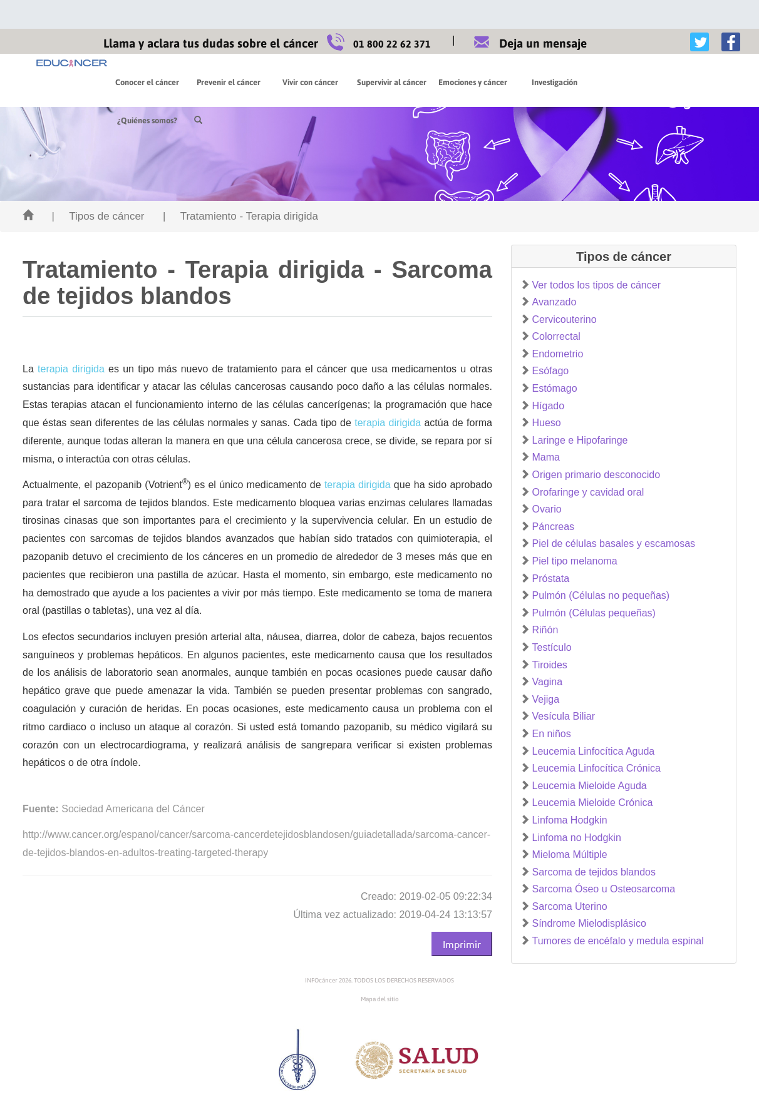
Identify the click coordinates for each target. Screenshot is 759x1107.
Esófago (550, 370)
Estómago (554, 388)
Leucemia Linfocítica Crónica (596, 768)
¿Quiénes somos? (636, 82)
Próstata (551, 578)
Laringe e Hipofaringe (580, 440)
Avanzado (554, 302)
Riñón (545, 630)
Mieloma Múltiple (569, 854)
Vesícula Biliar (564, 716)
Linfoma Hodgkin (569, 820)
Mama (546, 457)
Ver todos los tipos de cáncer (596, 285)
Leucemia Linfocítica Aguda (593, 751)
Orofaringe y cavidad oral (588, 492)
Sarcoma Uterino (569, 906)
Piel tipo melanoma (574, 561)
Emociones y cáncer (472, 82)
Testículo (552, 647)
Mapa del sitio (380, 999)
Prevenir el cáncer (229, 82)
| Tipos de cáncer (97, 216)
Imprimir (462, 943)
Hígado (548, 405)
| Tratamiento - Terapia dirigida (240, 216)
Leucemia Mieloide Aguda (589, 785)
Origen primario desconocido (596, 474)
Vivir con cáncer (310, 82)
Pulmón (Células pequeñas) (594, 613)
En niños (551, 733)
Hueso (546, 422)
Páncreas (553, 526)
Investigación (554, 82)
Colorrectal (556, 336)
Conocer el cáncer (147, 82)
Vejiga (546, 699)
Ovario (547, 509)
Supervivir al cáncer (391, 82)
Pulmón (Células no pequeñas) (601, 595)
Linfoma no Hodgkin (576, 837)
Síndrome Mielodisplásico (589, 923)
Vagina (547, 681)
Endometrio (558, 354)
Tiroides (549, 665)
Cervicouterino (564, 319)
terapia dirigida (71, 369)
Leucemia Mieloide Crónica (592, 802)
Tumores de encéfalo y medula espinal (618, 941)
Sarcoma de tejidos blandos (594, 872)
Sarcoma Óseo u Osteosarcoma (604, 889)
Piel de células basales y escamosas (614, 543)
